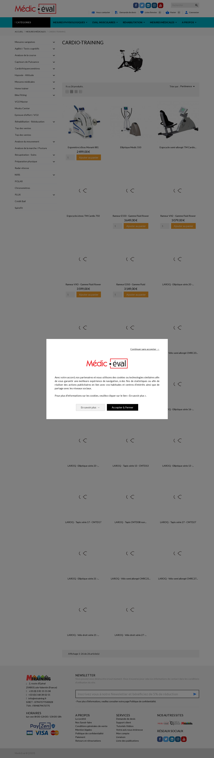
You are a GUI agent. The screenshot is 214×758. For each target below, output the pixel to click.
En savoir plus (90, 407)
